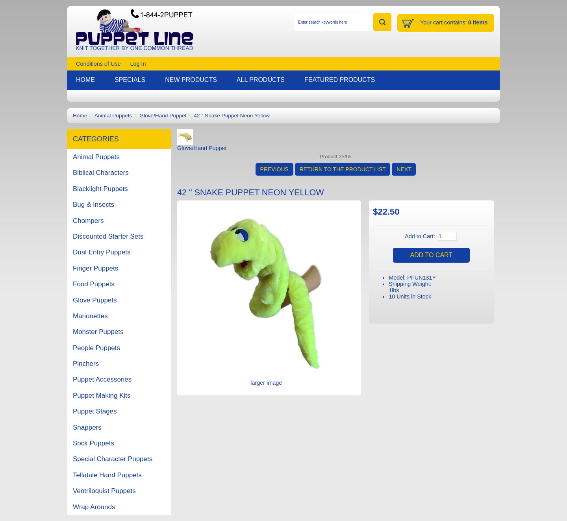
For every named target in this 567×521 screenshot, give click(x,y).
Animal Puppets (113, 116)
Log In (138, 64)
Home (80, 116)
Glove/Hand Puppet (162, 116)
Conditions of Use (98, 64)
